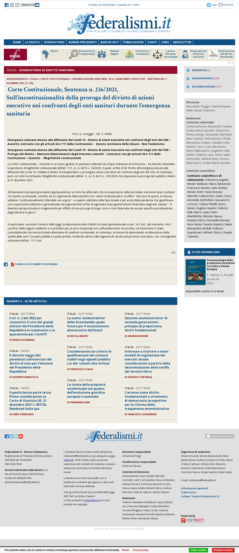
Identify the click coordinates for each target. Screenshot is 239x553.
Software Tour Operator (119, 533)
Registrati (226, 5)
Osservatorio (54, 42)
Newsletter (182, 42)
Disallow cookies (223, 550)
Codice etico (188, 492)
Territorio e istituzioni (221, 54)
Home (17, 42)
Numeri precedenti (83, 42)
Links (165, 42)
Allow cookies (198, 550)
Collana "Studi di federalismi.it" (200, 496)
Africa (133, 54)
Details (125, 550)
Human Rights (192, 54)
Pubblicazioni (133, 42)
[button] (212, 5)
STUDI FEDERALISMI (203, 252)
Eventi (152, 42)
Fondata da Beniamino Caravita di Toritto (114, 5)
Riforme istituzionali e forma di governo (109, 55)
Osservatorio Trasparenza (166, 54)
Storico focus (82, 54)
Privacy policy (141, 550)
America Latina (52, 54)
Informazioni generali (194, 488)
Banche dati (110, 42)
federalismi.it (92, 500)
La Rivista (32, 42)
